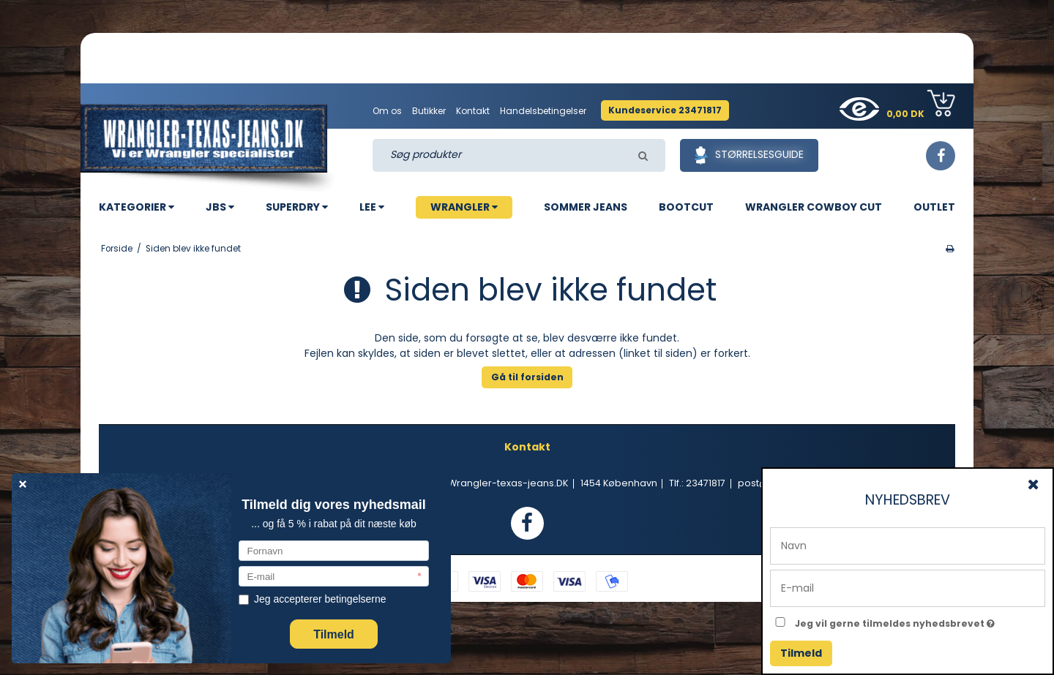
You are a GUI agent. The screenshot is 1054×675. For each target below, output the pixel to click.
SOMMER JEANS (585, 207)
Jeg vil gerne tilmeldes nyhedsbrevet (920, 621)
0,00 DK (920, 104)
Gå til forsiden (527, 377)
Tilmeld (801, 653)
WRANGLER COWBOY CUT (813, 207)
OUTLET (934, 207)
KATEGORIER (136, 207)
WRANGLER (464, 207)
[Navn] (907, 545)
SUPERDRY (297, 207)
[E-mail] (907, 587)
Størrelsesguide (749, 155)
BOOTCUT (686, 207)
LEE (371, 207)
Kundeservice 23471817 (665, 110)
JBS (220, 207)
